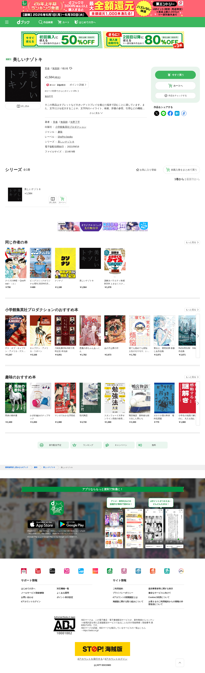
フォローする (70, 68)
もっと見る (191, 242)
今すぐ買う (178, 74)
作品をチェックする (177, 95)
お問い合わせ (27, 597)
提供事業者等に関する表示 (160, 588)
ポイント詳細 (77, 84)
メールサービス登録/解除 (32, 593)
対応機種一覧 (63, 588)
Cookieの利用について (159, 597)
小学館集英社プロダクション (70, 127)
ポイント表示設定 (65, 597)
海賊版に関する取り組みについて (128, 601)
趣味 (60, 131)
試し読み (25, 106)
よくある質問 (63, 593)
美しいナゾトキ (32, 189)
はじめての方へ (28, 588)
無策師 (55, 68)
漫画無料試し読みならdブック (16, 467)
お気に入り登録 (148, 169)
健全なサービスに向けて (159, 593)
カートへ (178, 85)
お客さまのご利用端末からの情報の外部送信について (165, 602)
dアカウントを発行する (90, 659)
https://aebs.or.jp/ (91, 630)
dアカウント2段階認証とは (125, 597)
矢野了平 (75, 122)
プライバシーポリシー (123, 593)
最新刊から (193, 179)
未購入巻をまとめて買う (184, 169)
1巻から (179, 179)
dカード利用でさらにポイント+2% (61, 91)
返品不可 (49, 96)
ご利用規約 (118, 588)
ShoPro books (65, 136)
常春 (47, 68)
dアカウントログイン (31, 601)
